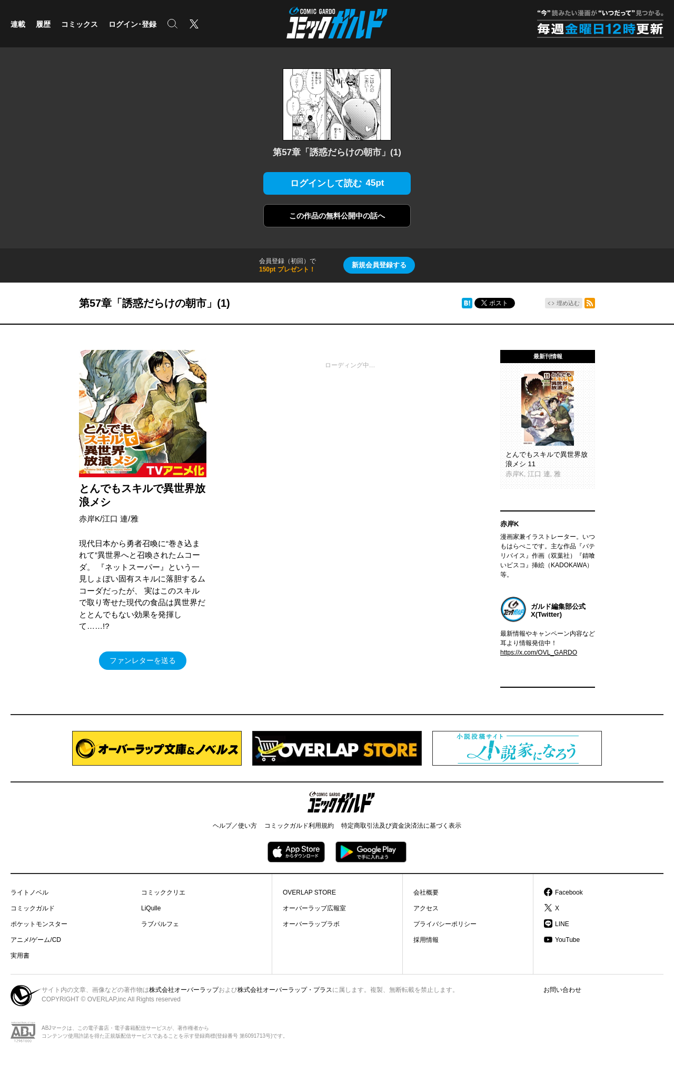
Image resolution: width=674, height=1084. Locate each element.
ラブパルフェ (160, 924)
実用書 (20, 955)
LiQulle (151, 908)
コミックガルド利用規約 (299, 825)
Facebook (569, 892)
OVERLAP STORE (309, 892)
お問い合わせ (562, 989)
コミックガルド (33, 908)
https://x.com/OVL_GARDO (538, 652)
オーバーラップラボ (311, 924)
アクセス (426, 908)
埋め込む (568, 303)
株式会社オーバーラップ (184, 989)
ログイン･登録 (132, 24)
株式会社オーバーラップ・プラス (284, 989)
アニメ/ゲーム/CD (36, 940)
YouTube (567, 940)
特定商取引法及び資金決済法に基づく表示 (401, 825)
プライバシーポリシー (445, 924)
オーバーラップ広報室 (314, 908)
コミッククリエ (163, 892)
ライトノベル (29, 892)
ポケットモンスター (39, 924)
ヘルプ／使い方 (235, 825)
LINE (562, 924)
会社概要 (426, 892)
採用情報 (426, 940)
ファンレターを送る (143, 660)
